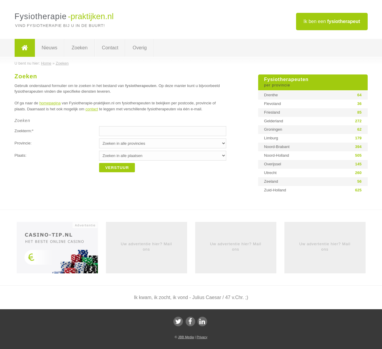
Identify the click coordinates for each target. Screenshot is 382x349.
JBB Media (186, 337)
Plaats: (21, 155)
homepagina (50, 103)
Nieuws (49, 47)
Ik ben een (332, 21)
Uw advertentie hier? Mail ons (146, 247)
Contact (110, 47)
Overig (140, 47)
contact (91, 109)
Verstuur (117, 167)
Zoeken (79, 47)
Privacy (202, 337)
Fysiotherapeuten (313, 82)
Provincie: (23, 143)
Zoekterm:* (24, 131)
